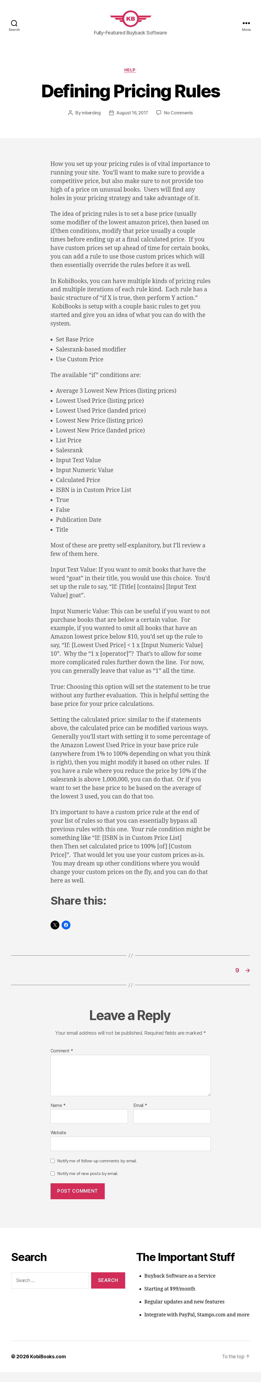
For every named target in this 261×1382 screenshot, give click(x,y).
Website (58, 1142)
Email (140, 1115)
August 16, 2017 (132, 122)
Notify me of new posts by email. (87, 1183)
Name (58, 1115)
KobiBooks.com (48, 1366)
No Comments (179, 122)
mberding (90, 122)
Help (130, 78)
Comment (62, 1060)
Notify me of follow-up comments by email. (97, 1170)
